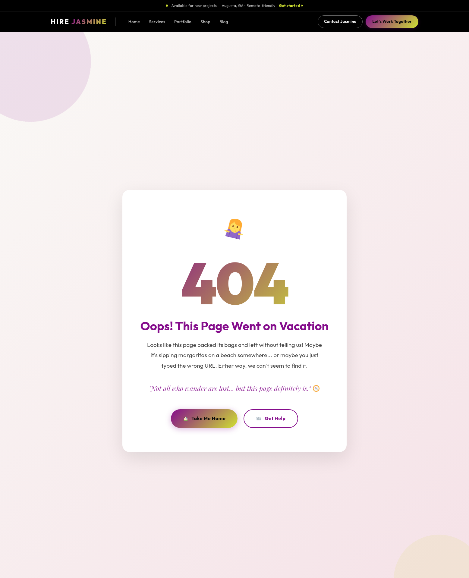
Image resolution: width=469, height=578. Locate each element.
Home (134, 21)
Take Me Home (204, 418)
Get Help (271, 418)
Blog (223, 21)
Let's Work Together (392, 21)
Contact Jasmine (340, 21)
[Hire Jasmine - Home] (79, 22)
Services (157, 21)
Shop (205, 21)
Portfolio (182, 21)
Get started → (291, 5)
